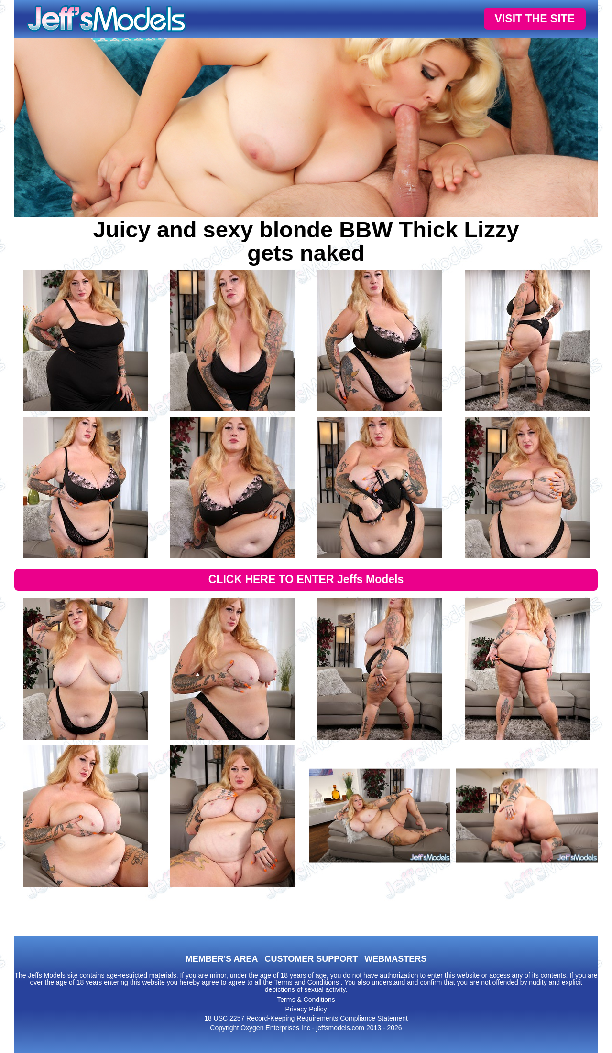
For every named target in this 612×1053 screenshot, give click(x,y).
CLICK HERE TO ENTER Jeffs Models (306, 579)
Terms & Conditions (306, 999)
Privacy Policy (306, 1009)
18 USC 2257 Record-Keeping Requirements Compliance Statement (306, 1018)
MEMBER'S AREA (222, 959)
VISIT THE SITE (535, 18)
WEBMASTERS (395, 959)
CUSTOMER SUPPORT (311, 959)
